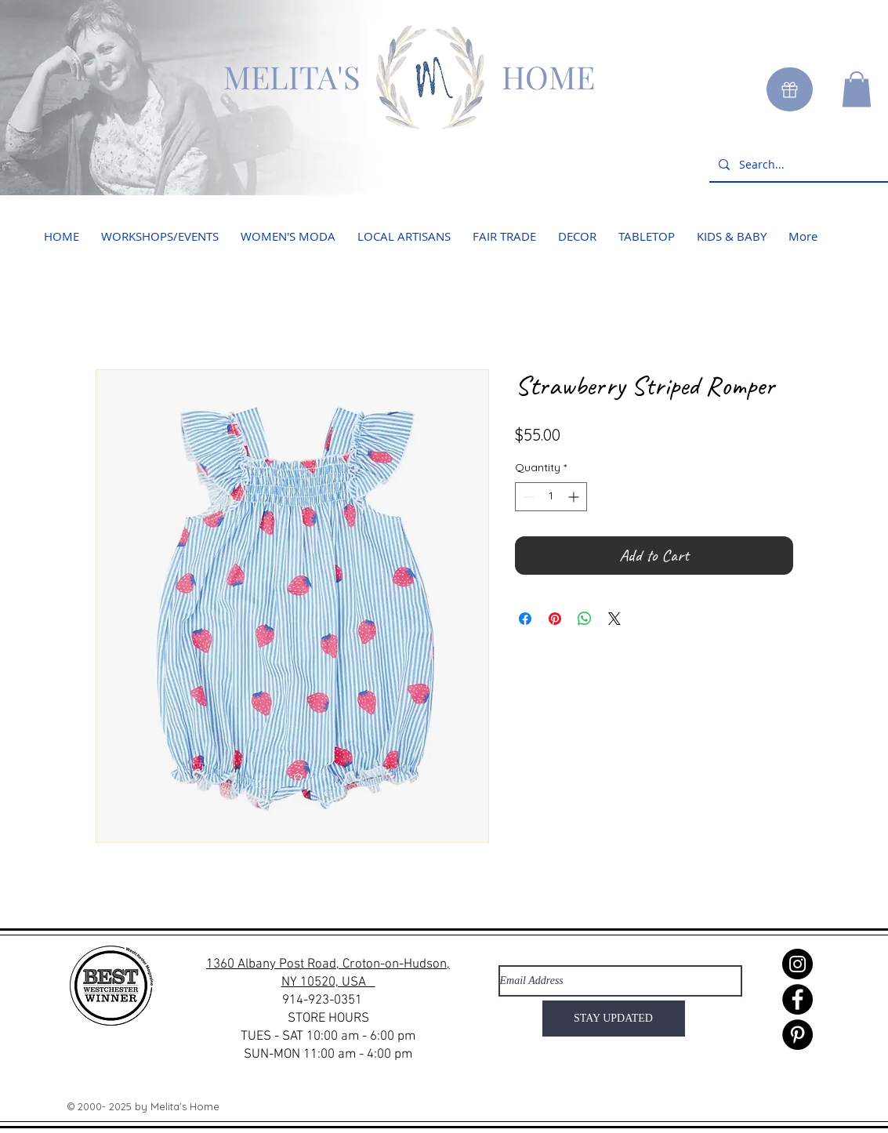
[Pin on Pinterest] (554, 618)
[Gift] (790, 89)
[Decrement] (527, 496)
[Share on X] (614, 618)
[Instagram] (797, 964)
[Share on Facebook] (525, 618)
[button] (857, 89)
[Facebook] (797, 999)
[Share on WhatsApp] (584, 618)
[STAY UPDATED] (613, 1018)
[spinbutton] (551, 496)
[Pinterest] (797, 1034)
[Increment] (575, 496)
